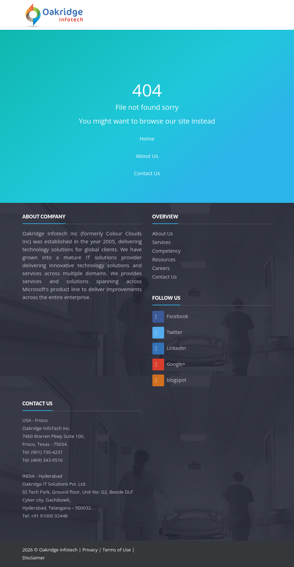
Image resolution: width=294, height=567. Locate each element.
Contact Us (147, 173)
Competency (166, 251)
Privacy (90, 550)
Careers (161, 268)
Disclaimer (34, 558)
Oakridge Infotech (58, 550)
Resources (164, 259)
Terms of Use (117, 550)
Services (161, 242)
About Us (147, 155)
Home (147, 138)
